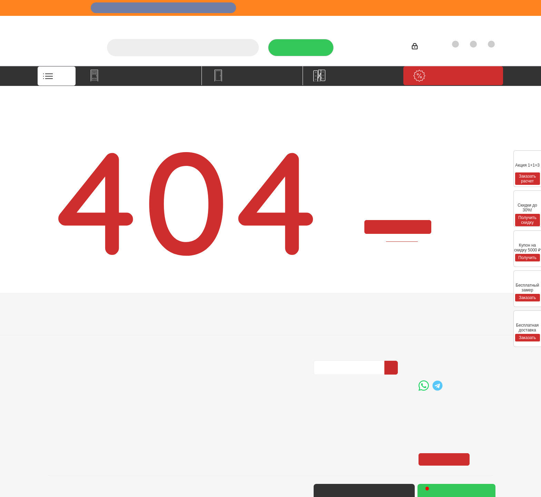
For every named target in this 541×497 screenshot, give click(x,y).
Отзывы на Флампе (342, 22)
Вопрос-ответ (242, 319)
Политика (60, 339)
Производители (395, 22)
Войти (423, 47)
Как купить (439, 22)
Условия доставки (159, 329)
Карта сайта (240, 339)
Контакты (476, 22)
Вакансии (59, 329)
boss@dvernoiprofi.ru (455, 358)
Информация (156, 307)
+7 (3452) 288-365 (371, 45)
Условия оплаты (156, 319)
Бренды (235, 329)
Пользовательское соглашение (160, 351)
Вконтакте (320, 380)
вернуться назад (402, 239)
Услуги (299, 22)
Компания (62, 307)
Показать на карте (446, 417)
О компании (265, 22)
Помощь (237, 307)
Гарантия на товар (160, 339)
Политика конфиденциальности (348, 328)
